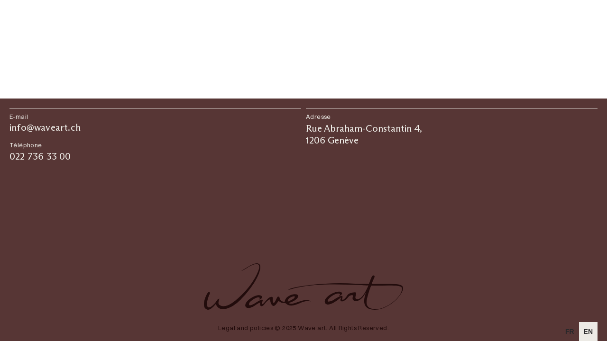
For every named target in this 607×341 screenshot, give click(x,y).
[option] (570, 331)
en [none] (588, 331)
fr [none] (569, 331)
